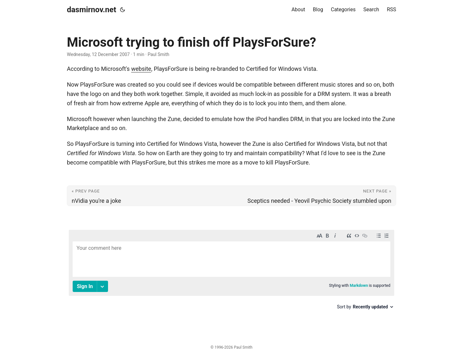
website (141, 68)
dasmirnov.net (91, 9)
